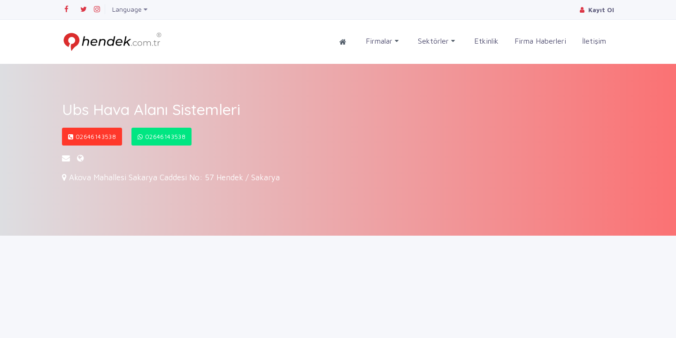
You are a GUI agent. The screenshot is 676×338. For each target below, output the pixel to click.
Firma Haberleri (540, 41)
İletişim (594, 41)
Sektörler (436, 41)
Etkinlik (486, 41)
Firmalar (382, 41)
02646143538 (92, 136)
